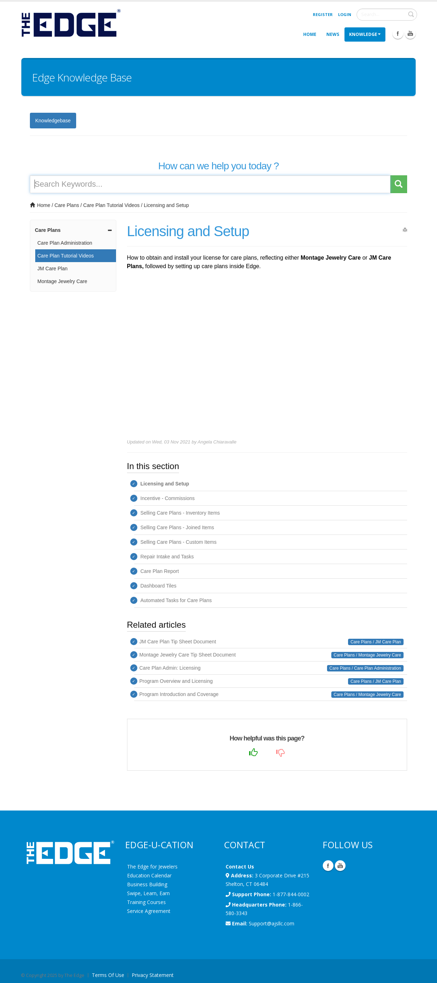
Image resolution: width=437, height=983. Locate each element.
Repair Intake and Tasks (167, 556)
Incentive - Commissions (168, 498)
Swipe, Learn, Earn (148, 893)
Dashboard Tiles (159, 586)
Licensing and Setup (166, 205)
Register (323, 14)
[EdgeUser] (71, 24)
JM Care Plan (52, 268)
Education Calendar (149, 875)
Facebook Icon (398, 33)
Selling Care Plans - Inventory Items (180, 513)
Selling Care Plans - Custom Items (179, 542)
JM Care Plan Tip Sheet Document (177, 641)
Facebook (328, 865)
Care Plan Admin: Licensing (170, 668)
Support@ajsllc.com (271, 923)
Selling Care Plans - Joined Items (177, 527)
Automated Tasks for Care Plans (176, 600)
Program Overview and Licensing (176, 681)
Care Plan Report (160, 571)
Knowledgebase (53, 120)
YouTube (340, 865)
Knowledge (365, 34)
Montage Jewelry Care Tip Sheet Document (187, 655)
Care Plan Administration (64, 243)
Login (344, 14)
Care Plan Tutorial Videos (111, 205)
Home (309, 34)
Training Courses (146, 902)
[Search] (387, 15)
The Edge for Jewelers (152, 866)
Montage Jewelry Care (62, 281)
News (332, 34)
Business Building (147, 884)
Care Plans (66, 205)
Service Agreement (148, 911)
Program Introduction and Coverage (179, 694)
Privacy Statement (153, 975)
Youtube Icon (410, 33)
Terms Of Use (108, 975)
